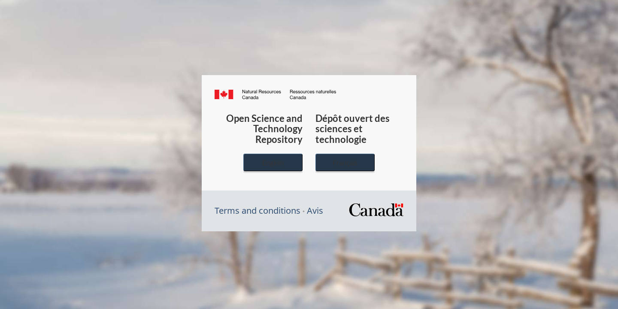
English (273, 162)
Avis (315, 210)
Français (345, 162)
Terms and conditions (257, 210)
